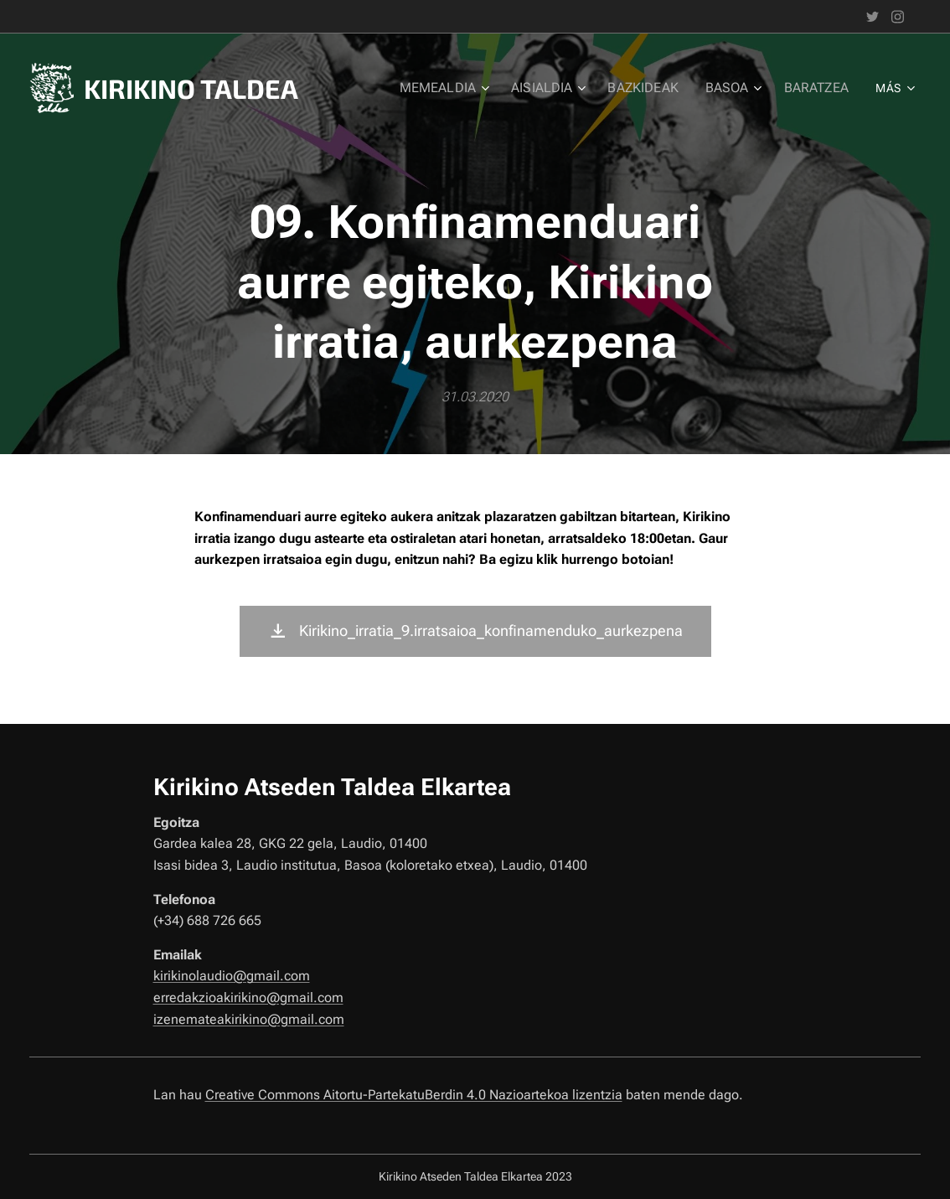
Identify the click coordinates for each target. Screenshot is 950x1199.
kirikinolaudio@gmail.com (231, 976)
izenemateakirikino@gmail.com (248, 1018)
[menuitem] (460, 88)
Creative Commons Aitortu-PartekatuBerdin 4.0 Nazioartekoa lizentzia (413, 1095)
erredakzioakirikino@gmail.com (248, 997)
